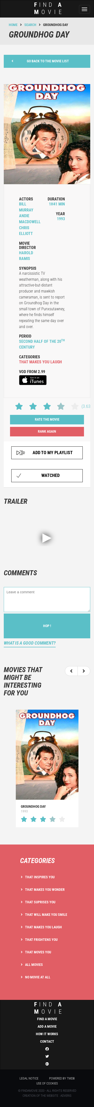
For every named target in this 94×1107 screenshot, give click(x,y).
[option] (47, 768)
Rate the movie (47, 419)
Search (30, 25)
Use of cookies (47, 1083)
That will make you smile (46, 915)
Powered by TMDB (62, 1078)
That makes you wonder (45, 890)
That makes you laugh (43, 927)
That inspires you (40, 877)
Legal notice (29, 1078)
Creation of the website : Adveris (47, 1095)
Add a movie (47, 1026)
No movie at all (37, 977)
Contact (47, 1041)
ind (45, 1008)
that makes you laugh (40, 362)
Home (13, 25)
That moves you (38, 952)
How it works (47, 1034)
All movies (34, 965)
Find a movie (47, 1019)
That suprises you (40, 902)
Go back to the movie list (40, 61)
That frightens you (41, 940)
